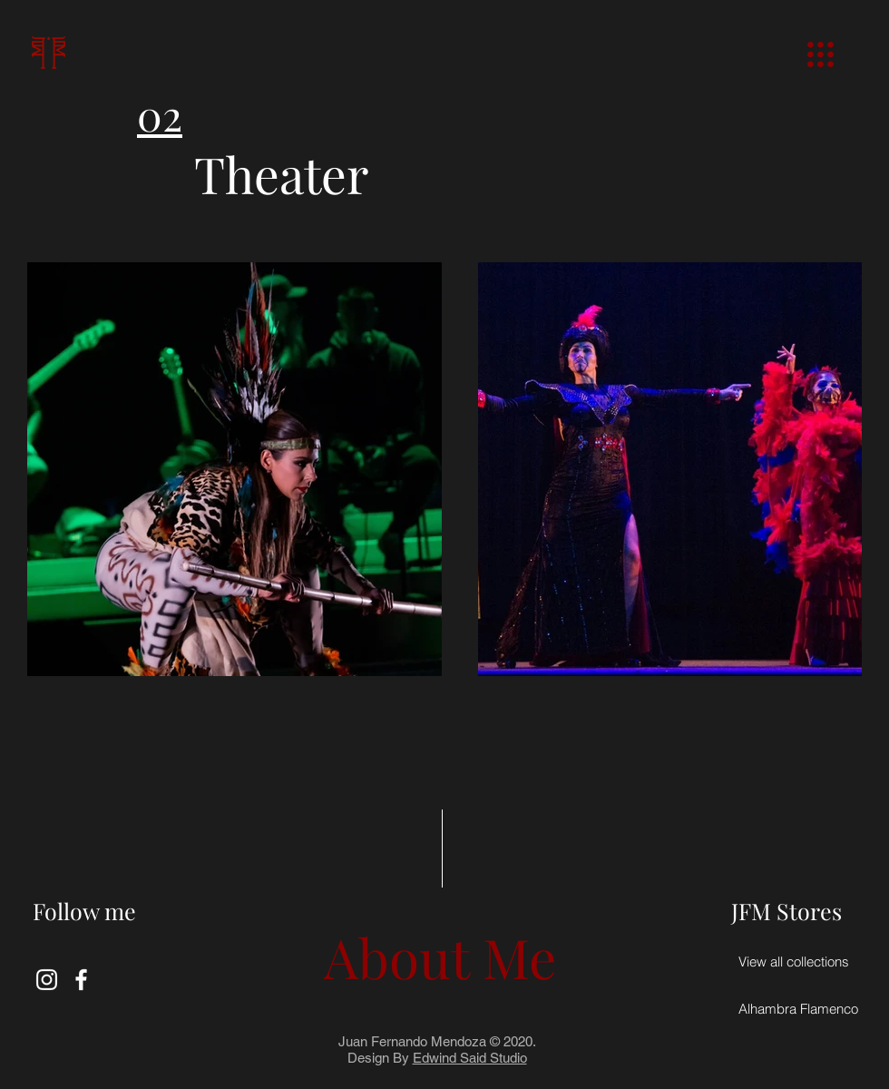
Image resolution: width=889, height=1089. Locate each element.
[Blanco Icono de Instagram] (47, 980)
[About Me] (440, 956)
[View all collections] (793, 961)
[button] (820, 54)
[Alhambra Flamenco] (798, 1008)
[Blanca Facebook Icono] (81, 980)
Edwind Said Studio (470, 1057)
